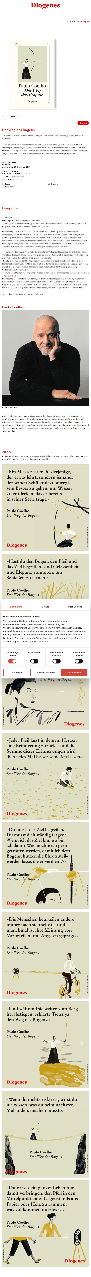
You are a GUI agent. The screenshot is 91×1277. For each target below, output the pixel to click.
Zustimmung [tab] (15, 606)
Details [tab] (45, 606)
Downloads (9, 186)
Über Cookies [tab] (75, 606)
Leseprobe (9, 184)
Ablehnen (17, 672)
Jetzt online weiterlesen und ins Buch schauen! (22, 294)
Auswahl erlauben (45, 672)
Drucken (54, 184)
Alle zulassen (74, 672)
